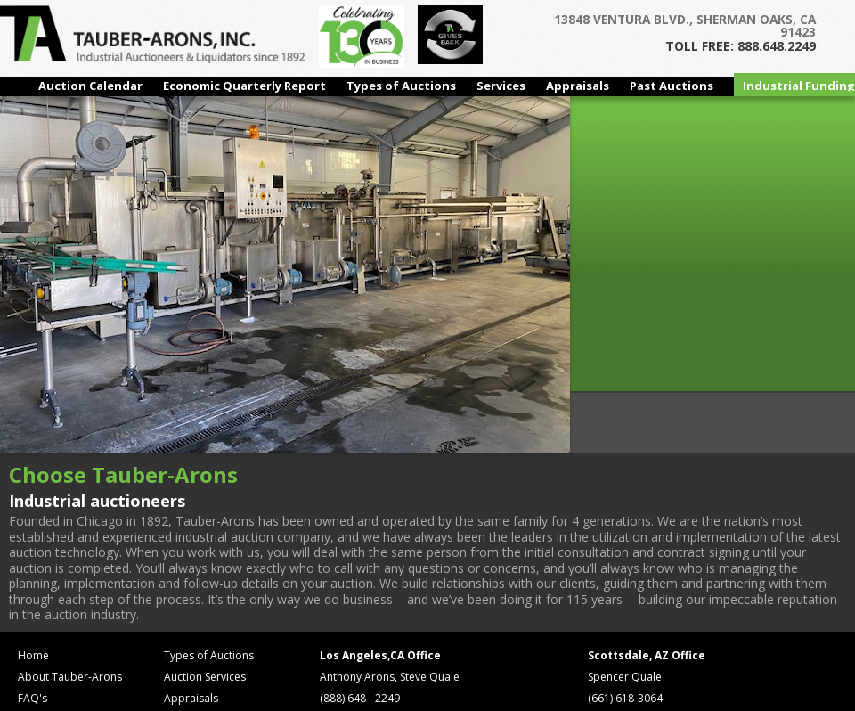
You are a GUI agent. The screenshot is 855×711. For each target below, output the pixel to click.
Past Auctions (671, 86)
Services (500, 86)
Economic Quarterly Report (244, 86)
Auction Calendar (90, 86)
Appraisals (577, 86)
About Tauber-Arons (70, 676)
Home (33, 655)
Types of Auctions (401, 86)
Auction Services (205, 676)
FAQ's (32, 698)
